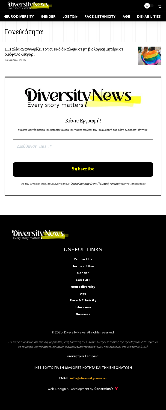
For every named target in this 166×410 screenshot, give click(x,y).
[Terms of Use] (83, 266)
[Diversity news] (29, 6)
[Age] (126, 16)
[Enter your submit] (83, 171)
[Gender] (48, 16)
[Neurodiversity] (18, 16)
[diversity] (39, 234)
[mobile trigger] (157, 6)
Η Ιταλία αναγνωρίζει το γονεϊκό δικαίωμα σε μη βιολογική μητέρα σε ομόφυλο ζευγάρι (64, 51)
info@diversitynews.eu (88, 378)
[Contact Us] (83, 260)
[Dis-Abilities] (148, 16)
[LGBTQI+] (70, 16)
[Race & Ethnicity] (100, 16)
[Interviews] (83, 307)
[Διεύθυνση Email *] (83, 146)
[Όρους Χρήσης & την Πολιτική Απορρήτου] (97, 186)
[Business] (83, 314)
